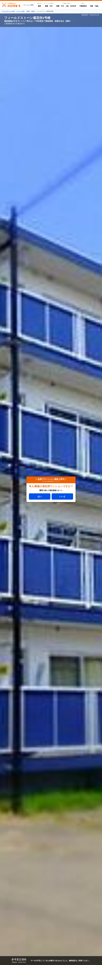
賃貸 (39, 6)
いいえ (62, 496)
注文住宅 (73, 6)
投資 (91, 6)
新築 (47, 6)
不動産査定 (83, 6)
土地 (67, 6)
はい (40, 496)
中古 (51, 6)
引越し (97, 6)
